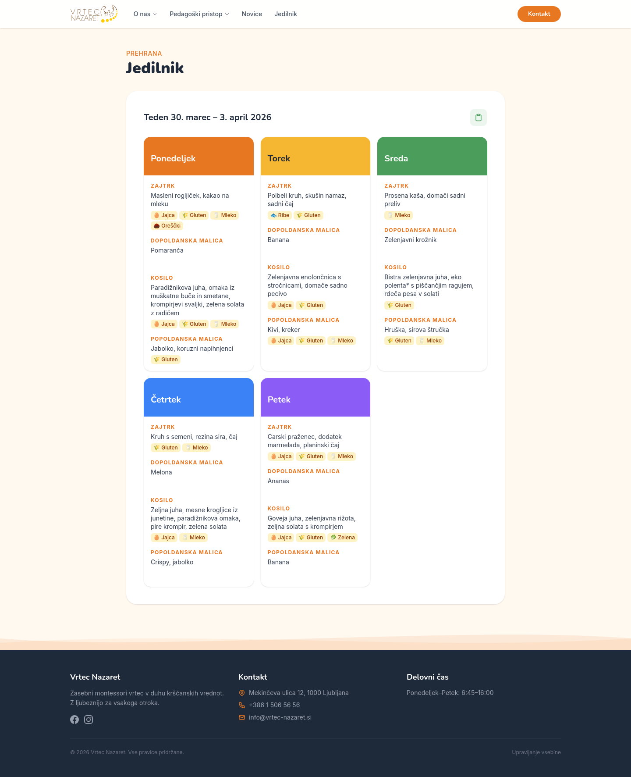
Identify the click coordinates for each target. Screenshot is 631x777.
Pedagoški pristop (199, 14)
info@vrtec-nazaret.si (280, 717)
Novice (252, 14)
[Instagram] (88, 719)
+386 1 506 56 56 (274, 705)
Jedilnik (285, 14)
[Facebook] (74, 719)
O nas (145, 14)
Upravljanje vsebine (536, 752)
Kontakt (539, 14)
